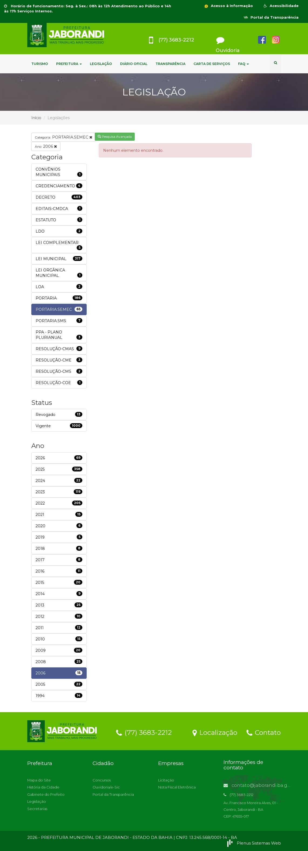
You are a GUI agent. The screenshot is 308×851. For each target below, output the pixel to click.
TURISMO (39, 64)
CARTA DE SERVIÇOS (212, 64)
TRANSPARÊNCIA (170, 64)
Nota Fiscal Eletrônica (177, 787)
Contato (263, 732)
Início (36, 117)
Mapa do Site (39, 780)
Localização (214, 732)
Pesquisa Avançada (115, 137)
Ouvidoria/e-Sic (106, 787)
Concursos (102, 780)
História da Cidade (43, 787)
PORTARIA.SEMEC (63, 137)
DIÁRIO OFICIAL (133, 64)
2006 (46, 146)
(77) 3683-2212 (144, 732)
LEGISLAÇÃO (101, 64)
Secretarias (37, 809)
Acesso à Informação (228, 6)
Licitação (166, 780)
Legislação (36, 801)
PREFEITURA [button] (69, 64)
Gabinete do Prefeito (46, 794)
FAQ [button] (243, 64)
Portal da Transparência (271, 17)
